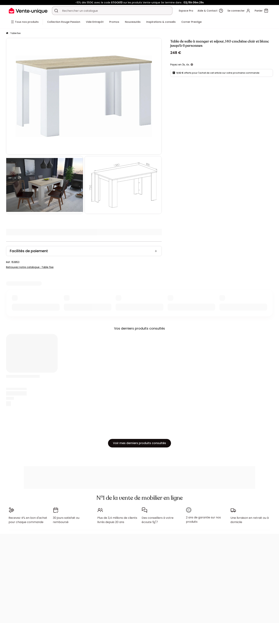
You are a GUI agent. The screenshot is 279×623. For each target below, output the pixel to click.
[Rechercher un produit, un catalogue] (56, 10)
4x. (188, 64)
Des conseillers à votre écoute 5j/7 (157, 520)
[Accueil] (7, 33)
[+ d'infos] (192, 64)
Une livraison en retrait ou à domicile (249, 520)
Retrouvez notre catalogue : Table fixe (30, 267)
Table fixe (15, 33)
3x (183, 64)
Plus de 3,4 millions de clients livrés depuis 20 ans (117, 520)
